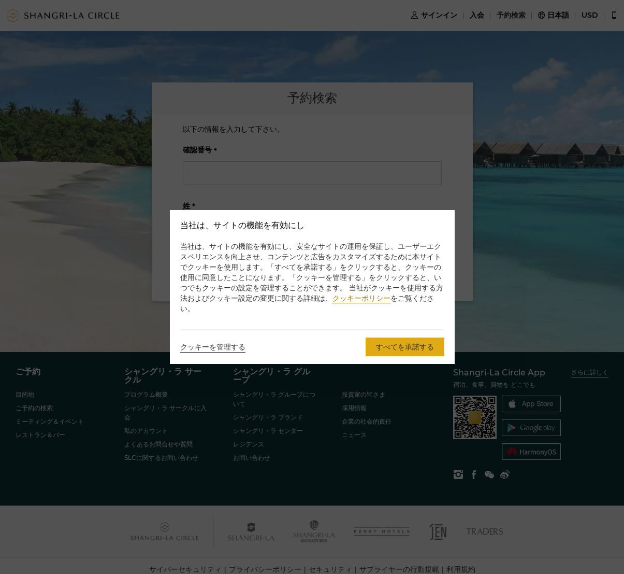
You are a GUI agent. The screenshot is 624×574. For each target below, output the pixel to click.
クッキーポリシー (361, 298)
